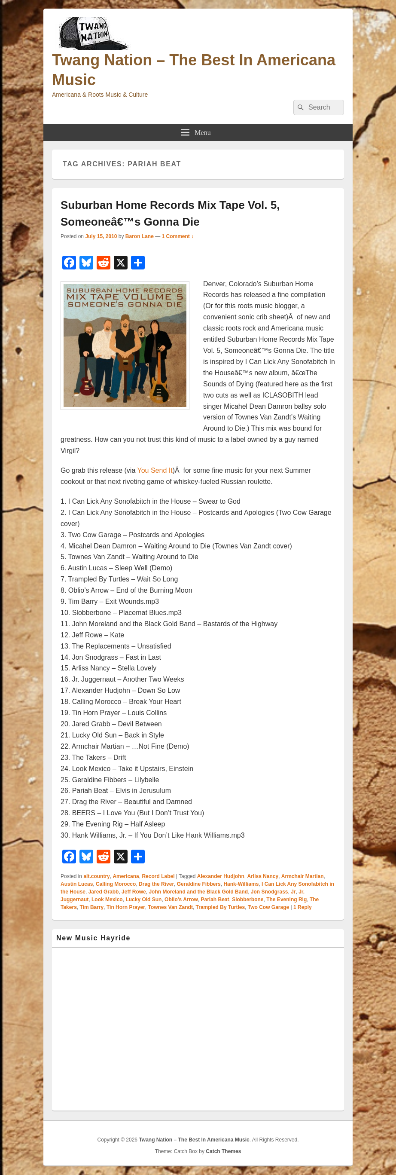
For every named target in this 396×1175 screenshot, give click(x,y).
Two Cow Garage (268, 907)
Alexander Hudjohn (220, 876)
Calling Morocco (116, 884)
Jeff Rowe (134, 892)
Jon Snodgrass (269, 892)
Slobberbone (247, 900)
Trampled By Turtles (220, 907)
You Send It (154, 470)
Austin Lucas (77, 884)
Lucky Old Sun (143, 900)
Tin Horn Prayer (126, 907)
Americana (126, 876)
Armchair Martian (302, 876)
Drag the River (156, 884)
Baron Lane (139, 236)
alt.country (96, 876)
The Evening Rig (286, 900)
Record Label (158, 876)
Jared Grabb (103, 892)
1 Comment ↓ (178, 236)
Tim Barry (91, 907)
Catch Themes (223, 1151)
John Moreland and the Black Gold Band (198, 892)
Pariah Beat (215, 900)
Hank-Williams (241, 884)
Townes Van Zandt (170, 907)
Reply (302, 907)
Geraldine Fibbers (199, 884)
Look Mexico (107, 900)
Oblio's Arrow (181, 900)
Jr (293, 892)
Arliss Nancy (262, 876)
